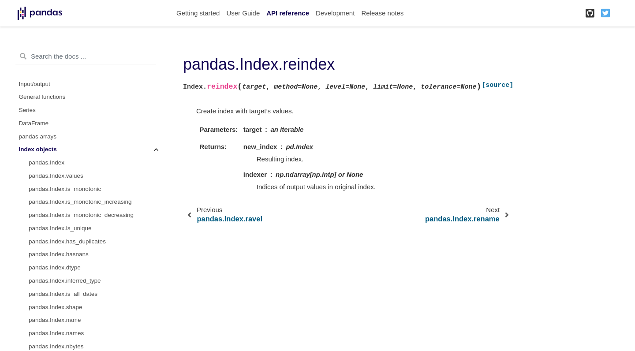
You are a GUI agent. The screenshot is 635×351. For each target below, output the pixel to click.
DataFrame (34, 123)
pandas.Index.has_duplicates (67, 241)
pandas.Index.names (56, 333)
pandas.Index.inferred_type (65, 280)
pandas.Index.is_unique (60, 228)
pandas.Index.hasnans (59, 254)
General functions (42, 96)
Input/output (34, 84)
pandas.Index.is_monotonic (65, 189)
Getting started (198, 13)
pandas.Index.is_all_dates (63, 294)
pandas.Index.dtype (55, 267)
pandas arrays (38, 136)
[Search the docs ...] (85, 56)
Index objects (38, 149)
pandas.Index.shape (55, 307)
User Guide (243, 13)
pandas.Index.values (56, 175)
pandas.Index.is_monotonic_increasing (80, 201)
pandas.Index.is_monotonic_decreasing (81, 215)
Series (27, 110)
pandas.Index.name (55, 320)
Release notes (382, 13)
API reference (287, 13)
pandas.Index (46, 162)
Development (335, 13)
